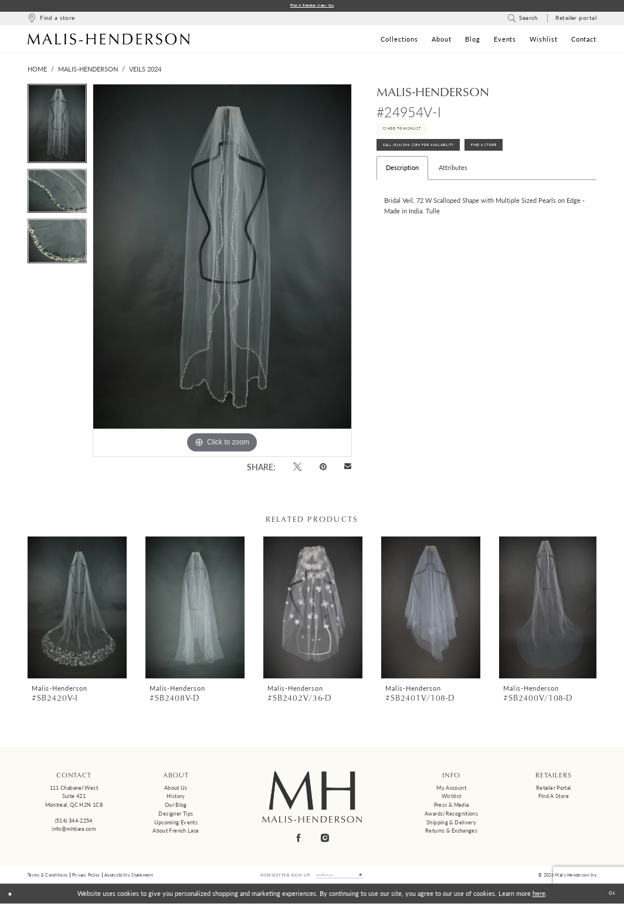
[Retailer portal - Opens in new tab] (576, 21)
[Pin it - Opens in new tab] (323, 469)
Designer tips (175, 816)
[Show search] (523, 21)
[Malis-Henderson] (108, 41)
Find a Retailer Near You (312, 7)
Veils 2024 (145, 71)
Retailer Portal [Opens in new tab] (553, 790)
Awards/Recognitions (451, 816)
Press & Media (451, 807)
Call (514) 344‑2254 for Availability (444, 162)
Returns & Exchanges (451, 833)
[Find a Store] (51, 21)
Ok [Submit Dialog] (609, 899)
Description (402, 188)
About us (176, 790)
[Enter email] (339, 879)
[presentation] (77, 610)
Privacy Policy (86, 879)
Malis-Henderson (88, 71)
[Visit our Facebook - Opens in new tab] (299, 840)
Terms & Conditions (47, 879)
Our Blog (176, 807)
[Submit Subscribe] (373, 879)
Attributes (453, 188)
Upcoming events (176, 824)
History (176, 798)
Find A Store (548, 162)
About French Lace (175, 833)
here (539, 899)
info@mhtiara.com (74, 831)
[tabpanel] (57, 128)
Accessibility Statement (128, 879)
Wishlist (452, 798)
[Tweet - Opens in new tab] (297, 469)
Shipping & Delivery (451, 824)
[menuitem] (51, 21)
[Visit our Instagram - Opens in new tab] (325, 840)
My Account (451, 790)
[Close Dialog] (13, 900)
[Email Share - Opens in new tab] (348, 469)
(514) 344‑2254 (74, 823)
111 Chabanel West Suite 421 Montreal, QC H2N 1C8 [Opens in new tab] (74, 798)
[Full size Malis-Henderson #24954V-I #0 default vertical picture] (222, 273)
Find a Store (553, 798)
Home (37, 71)
